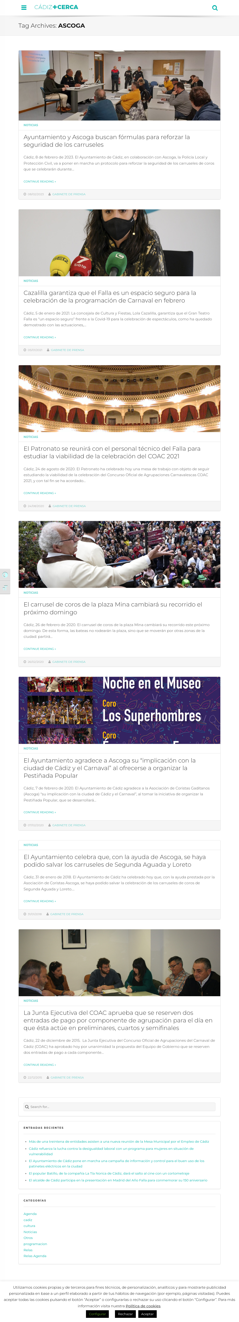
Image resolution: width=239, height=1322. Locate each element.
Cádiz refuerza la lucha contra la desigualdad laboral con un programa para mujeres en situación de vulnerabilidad (111, 1151)
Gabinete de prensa (68, 194)
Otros (28, 1238)
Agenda (30, 1214)
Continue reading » (40, 181)
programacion (35, 1244)
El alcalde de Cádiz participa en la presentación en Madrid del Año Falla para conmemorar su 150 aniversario (118, 1180)
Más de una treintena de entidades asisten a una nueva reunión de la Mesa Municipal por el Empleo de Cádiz (119, 1141)
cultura (29, 1226)
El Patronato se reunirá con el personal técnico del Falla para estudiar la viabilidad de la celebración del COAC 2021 (112, 452)
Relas (28, 1250)
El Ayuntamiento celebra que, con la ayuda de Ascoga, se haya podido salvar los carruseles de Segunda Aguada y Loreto (115, 860)
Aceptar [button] (147, 1314)
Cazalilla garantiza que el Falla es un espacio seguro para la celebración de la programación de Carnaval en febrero (110, 296)
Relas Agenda (35, 1256)
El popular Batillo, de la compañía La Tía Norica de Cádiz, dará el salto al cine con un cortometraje (109, 1173)
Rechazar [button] (125, 1314)
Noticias (31, 125)
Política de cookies (143, 1306)
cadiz (28, 1220)
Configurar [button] (97, 1314)
